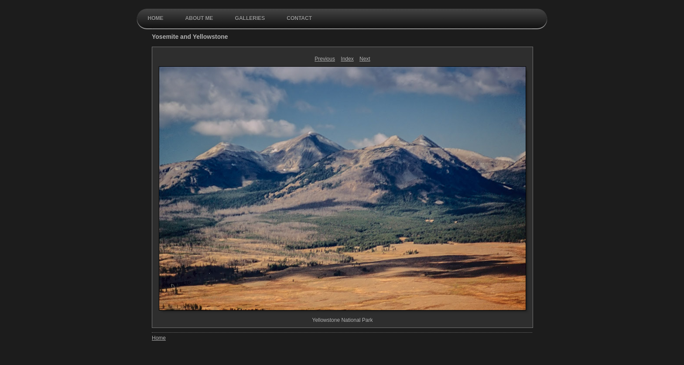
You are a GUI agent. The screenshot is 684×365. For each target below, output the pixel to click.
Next (364, 59)
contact (299, 18)
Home (156, 18)
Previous (325, 59)
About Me (199, 18)
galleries (250, 18)
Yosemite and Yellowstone (190, 36)
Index (347, 59)
